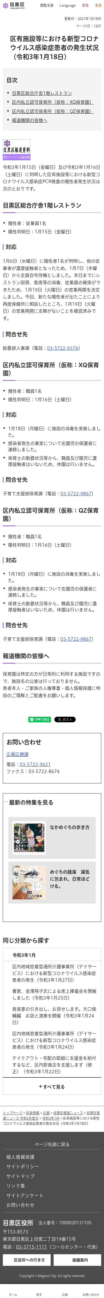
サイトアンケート (25, 1195)
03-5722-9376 (62, 348)
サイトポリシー (22, 1166)
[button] (44, 5)
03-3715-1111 (31, 1247)
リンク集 (15, 1186)
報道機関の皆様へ (29, 120)
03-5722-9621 (35, 764)
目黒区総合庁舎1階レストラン (42, 93)
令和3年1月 (50, 1118)
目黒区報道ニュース (68, 1113)
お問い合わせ (20, 1205)
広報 (46, 1113)
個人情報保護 (20, 1157)
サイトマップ (20, 1176)
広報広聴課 (17, 754)
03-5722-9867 (76, 493)
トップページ (12, 1113)
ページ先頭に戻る (52, 1144)
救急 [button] (98, 5)
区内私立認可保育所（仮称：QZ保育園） (53, 111)
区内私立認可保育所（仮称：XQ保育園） (53, 102)
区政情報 (32, 1113)
